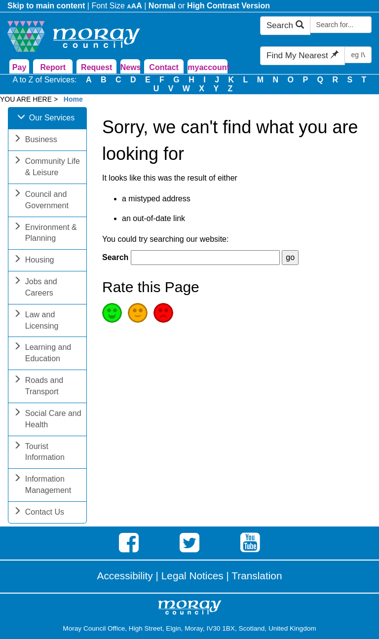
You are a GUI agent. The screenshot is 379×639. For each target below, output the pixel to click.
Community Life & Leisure (46, 167)
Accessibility (125, 575)
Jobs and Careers (35, 288)
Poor (163, 313)
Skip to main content (46, 5)
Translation (256, 575)
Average (138, 313)
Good (112, 313)
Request (96, 67)
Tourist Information (39, 453)
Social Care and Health (47, 420)
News (130, 67)
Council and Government (41, 200)
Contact (164, 67)
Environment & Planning (45, 234)
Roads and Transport (38, 387)
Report (53, 67)
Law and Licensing (36, 321)
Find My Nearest (302, 55)
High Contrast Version (228, 5)
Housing (33, 260)
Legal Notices (192, 575)
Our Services (46, 118)
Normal (162, 5)
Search (285, 25)
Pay (19, 67)
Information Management (42, 485)
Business (35, 140)
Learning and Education (42, 353)
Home (73, 99)
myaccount (207, 67)
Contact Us (38, 513)
